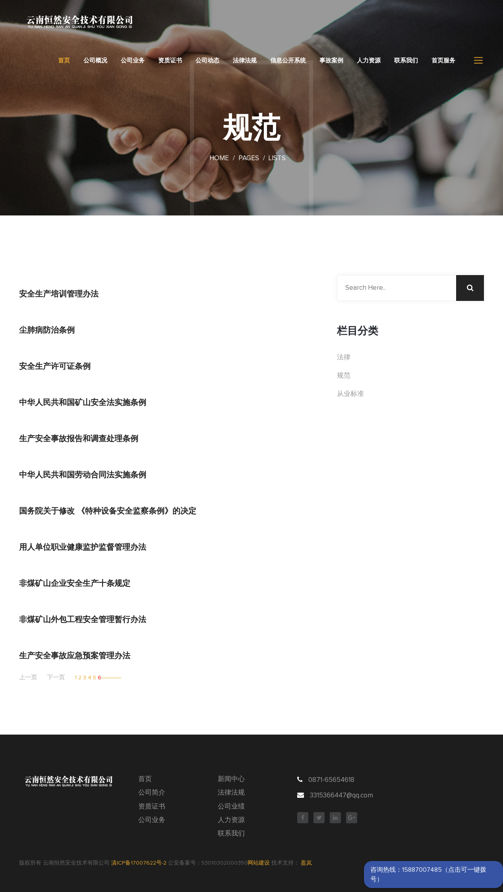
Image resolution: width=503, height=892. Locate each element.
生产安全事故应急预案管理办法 (74, 655)
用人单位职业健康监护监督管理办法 (82, 547)
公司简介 (151, 792)
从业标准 (350, 394)
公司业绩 (231, 806)
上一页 (28, 678)
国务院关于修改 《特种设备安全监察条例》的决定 (107, 511)
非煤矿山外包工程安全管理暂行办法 (82, 619)
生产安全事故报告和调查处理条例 (78, 438)
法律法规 (245, 61)
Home (219, 158)
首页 (64, 61)
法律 (343, 357)
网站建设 (259, 863)
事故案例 (331, 61)
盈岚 (306, 863)
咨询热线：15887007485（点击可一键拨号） (428, 874)
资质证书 (170, 61)
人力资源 (369, 61)
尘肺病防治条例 (47, 330)
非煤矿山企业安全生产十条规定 (74, 583)
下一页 (56, 678)
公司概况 (95, 61)
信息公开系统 (288, 61)
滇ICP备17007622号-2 (138, 863)
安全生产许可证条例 (55, 366)
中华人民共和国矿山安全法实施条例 (82, 402)
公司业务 (133, 61)
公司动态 (207, 61)
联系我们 (406, 61)
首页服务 (443, 61)
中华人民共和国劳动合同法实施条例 (82, 474)
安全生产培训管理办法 (59, 294)
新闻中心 (231, 779)
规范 (343, 375)
